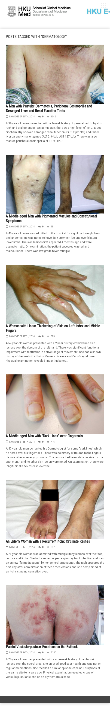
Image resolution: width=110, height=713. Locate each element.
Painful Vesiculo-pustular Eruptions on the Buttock (42, 647)
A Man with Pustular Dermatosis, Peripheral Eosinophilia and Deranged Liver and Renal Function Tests (49, 108)
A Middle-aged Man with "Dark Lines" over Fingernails (44, 436)
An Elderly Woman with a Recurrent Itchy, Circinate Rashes (48, 541)
